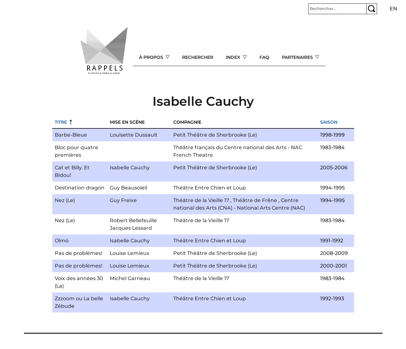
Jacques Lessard (131, 228)
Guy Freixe (123, 200)
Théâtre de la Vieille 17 (201, 200)
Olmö (62, 241)
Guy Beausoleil (128, 188)
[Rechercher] (337, 8)
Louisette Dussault (134, 135)
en (393, 9)
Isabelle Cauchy (130, 168)
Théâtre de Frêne (255, 200)
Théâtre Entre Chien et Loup (209, 188)
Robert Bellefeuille (133, 220)
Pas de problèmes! (78, 253)
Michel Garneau (130, 278)
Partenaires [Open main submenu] (298, 57)
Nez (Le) (65, 200)
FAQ (264, 57)
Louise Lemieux (129, 253)
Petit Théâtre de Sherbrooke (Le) (215, 135)
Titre (61, 122)
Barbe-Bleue (71, 135)
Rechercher (197, 57)
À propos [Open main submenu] (151, 57)
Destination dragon (79, 188)
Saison (328, 122)
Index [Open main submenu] (234, 57)
